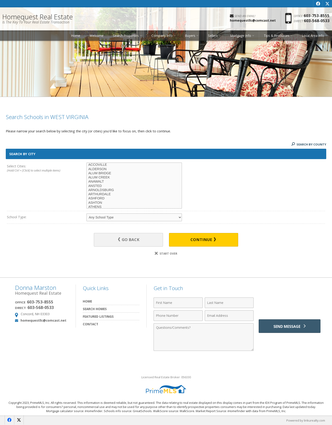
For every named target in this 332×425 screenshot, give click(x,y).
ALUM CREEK (134, 177)
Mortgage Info (240, 35)
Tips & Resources (276, 35)
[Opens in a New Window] (318, 3)
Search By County (308, 144)
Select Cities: (39, 168)
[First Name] (178, 302)
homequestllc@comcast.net (43, 320)
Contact (90, 324)
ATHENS (134, 207)
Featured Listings (98, 316)
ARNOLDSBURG (134, 190)
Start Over (166, 254)
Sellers (213, 35)
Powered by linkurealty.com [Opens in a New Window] (305, 420)
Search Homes (95, 309)
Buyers (190, 35)
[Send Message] (289, 326)
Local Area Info (313, 35)
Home (75, 35)
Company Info (161, 35)
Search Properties (126, 35)
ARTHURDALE (134, 194)
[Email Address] (229, 315)
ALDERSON (134, 169)
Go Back (129, 239)
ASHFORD (134, 198)
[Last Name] (229, 302)
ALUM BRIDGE (134, 173)
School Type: (17, 217)
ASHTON (134, 203)
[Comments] (204, 337)
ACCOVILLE (134, 165)
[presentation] (289, 305)
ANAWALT (134, 182)
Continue (203, 239)
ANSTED (134, 186)
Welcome (97, 35)
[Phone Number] (178, 315)
